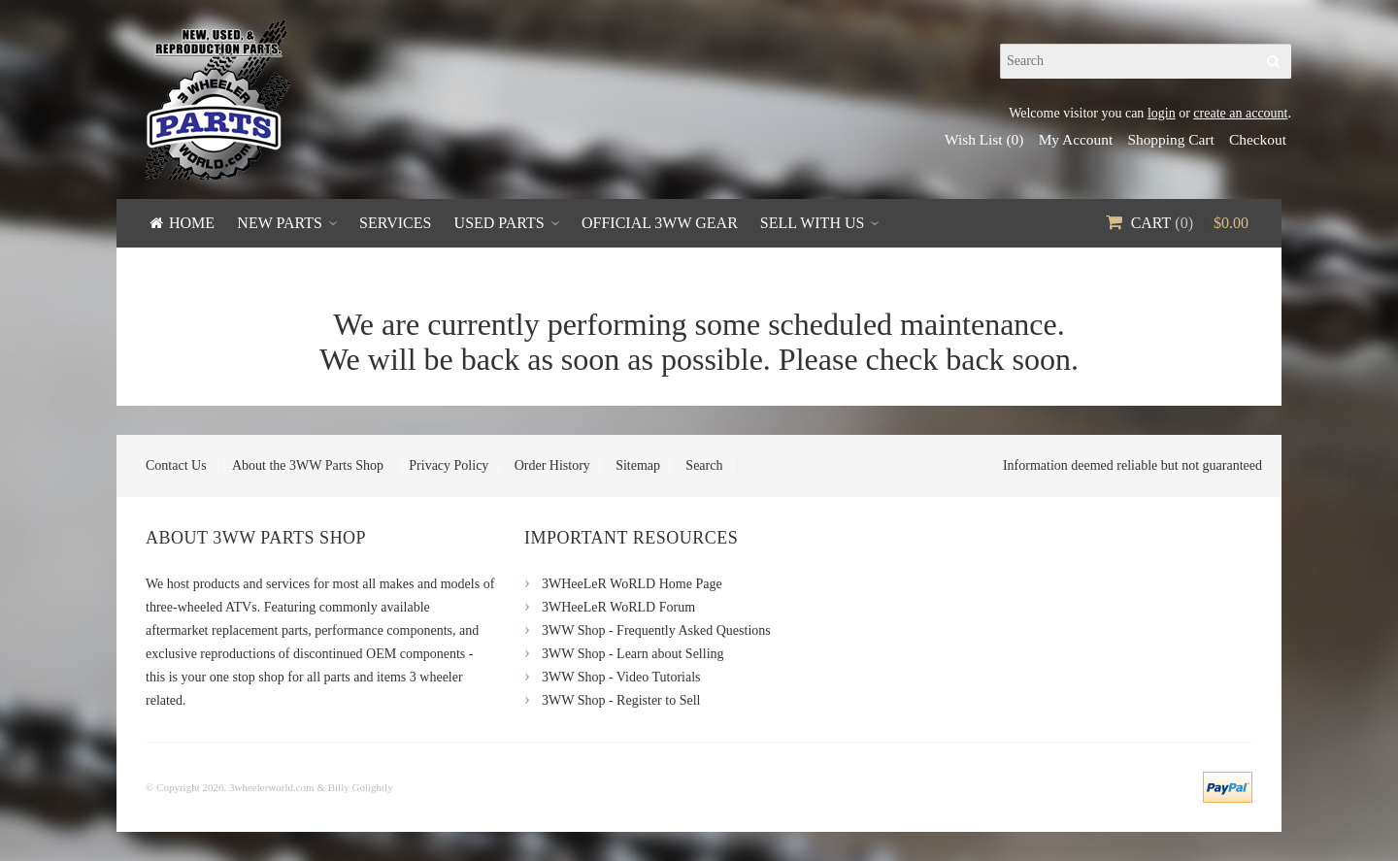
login (1162, 113)
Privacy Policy (448, 465)
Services (395, 223)
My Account (1076, 139)
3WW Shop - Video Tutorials (621, 677)
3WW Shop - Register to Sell (621, 700)
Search (703, 465)
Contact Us (176, 465)
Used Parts (499, 223)
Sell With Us (812, 223)
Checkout (1257, 139)
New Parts (279, 223)
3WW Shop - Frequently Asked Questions (656, 630)
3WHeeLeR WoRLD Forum (618, 607)
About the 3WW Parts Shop (307, 465)
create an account (1240, 113)
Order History (552, 465)
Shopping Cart (1170, 139)
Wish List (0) (984, 139)
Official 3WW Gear (660, 223)
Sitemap (638, 465)
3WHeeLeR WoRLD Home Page (632, 584)
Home (192, 223)
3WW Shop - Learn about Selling (633, 653)
